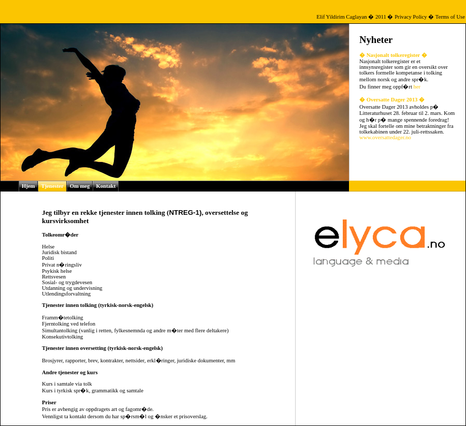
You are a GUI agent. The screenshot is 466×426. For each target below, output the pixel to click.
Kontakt (105, 186)
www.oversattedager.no (385, 137)
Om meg (80, 186)
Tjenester (52, 186)
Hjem (28, 186)
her (417, 87)
